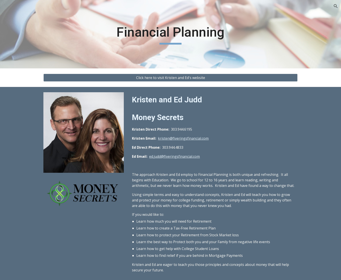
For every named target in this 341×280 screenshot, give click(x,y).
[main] (170, 34)
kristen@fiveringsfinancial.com (183, 138)
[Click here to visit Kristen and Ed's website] (170, 78)
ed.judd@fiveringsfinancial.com (174, 156)
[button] (335, 6)
